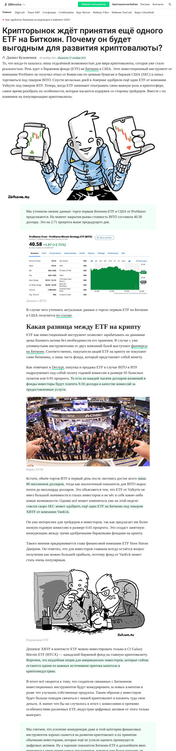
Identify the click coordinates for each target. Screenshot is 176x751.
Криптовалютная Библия (125, 4)
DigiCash (20, 12)
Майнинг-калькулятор (94, 4)
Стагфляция (49, 12)
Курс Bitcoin (83, 12)
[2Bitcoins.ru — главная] (15, 4)
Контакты (158, 4)
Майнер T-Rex (101, 12)
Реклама (145, 4)
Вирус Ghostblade (144, 12)
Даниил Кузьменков (21, 57)
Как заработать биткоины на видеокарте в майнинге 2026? (37, 19)
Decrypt (58, 367)
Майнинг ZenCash (122, 12)
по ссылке (64, 315)
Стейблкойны (66, 12)
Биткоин (91, 69)
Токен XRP (33, 12)
